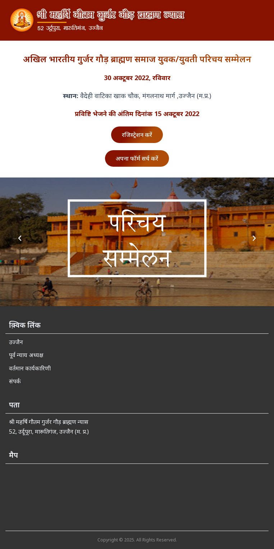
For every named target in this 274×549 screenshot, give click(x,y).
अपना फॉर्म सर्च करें (137, 158)
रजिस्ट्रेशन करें (137, 135)
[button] (19, 238)
